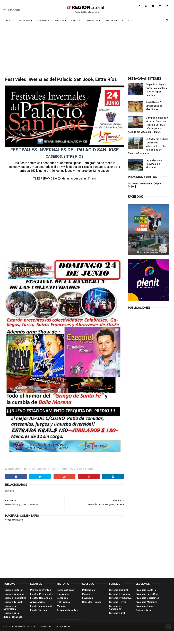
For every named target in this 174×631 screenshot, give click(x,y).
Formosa (42, 20)
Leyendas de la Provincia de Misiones (154, 164)
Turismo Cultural (13, 590)
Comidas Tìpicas (91, 602)
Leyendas (62, 598)
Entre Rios (24, 20)
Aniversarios (37, 602)
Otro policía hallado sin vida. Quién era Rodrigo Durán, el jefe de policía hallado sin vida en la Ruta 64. (148, 124)
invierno (74, 469)
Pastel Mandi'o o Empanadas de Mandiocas (155, 106)
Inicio (9, 20)
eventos (57, 469)
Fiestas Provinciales (41, 594)
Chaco (74, 20)
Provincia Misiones (146, 602)
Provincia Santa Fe (145, 590)
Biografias (63, 594)
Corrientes (92, 20)
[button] (12, 7)
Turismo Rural (11, 613)
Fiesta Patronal (39, 610)
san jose (89, 469)
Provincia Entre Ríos (146, 594)
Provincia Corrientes (147, 598)
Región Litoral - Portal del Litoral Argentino (46, 627)
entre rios (47, 469)
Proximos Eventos (40, 590)
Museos (61, 606)
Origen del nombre (67, 610)
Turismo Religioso (13, 594)
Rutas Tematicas (12, 617)
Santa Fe (59, 20)
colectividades (34, 469)
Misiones (110, 20)
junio (81, 469)
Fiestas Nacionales (41, 598)
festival (65, 469)
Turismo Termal (12, 602)
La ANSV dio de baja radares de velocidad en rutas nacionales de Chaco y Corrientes (148, 146)
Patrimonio (63, 602)
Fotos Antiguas (65, 590)
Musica (86, 594)
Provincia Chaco (144, 606)
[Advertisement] (87, 49)
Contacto (127, 20)
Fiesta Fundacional (41, 606)
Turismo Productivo (14, 598)
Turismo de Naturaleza (9, 607)
